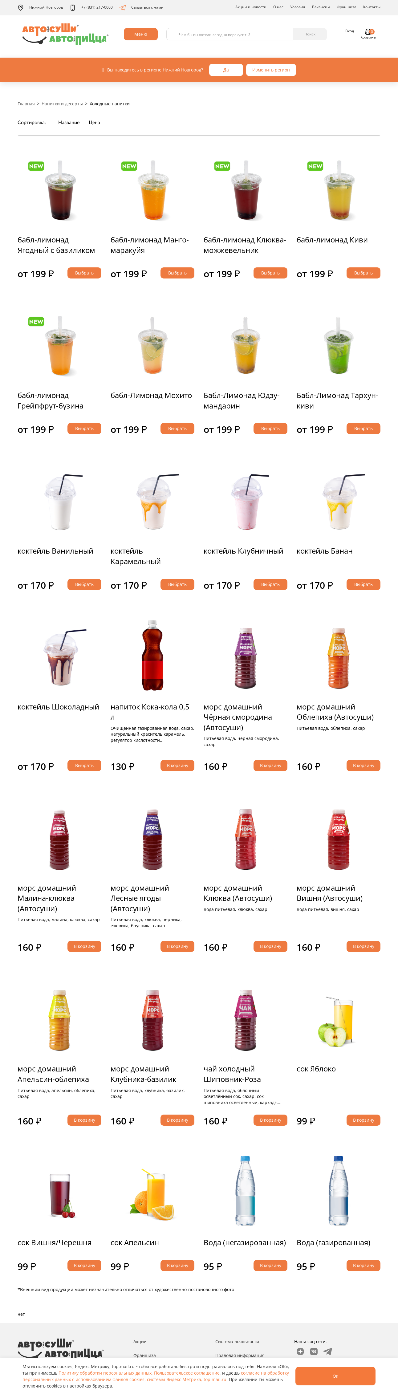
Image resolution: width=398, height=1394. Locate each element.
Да (226, 70)
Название (68, 122)
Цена (94, 122)
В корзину (177, 765)
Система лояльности (237, 1341)
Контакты (371, 7)
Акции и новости (250, 7)
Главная (26, 104)
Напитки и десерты (62, 104)
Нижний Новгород (40, 8)
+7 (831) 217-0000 (91, 8)
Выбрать (84, 273)
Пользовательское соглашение (187, 1373)
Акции (140, 1341)
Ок (335, 1376)
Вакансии (321, 7)
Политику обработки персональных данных (105, 1373)
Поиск (309, 34)
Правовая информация (240, 1355)
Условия (297, 7)
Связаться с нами (142, 8)
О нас (278, 7)
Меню (140, 34)
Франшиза (346, 7)
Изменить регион (271, 70)
